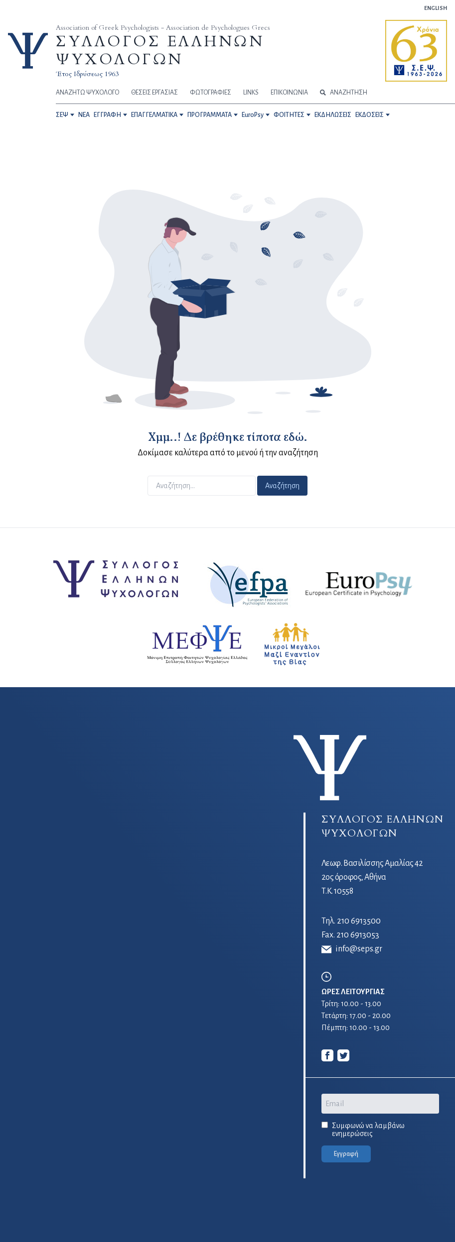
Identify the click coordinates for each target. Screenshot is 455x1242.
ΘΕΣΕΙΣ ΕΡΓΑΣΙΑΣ (154, 92)
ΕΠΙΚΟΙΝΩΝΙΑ (289, 92)
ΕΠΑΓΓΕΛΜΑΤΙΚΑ (154, 114)
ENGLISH (435, 8)
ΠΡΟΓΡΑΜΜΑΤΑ (209, 114)
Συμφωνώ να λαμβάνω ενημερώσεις (368, 1130)
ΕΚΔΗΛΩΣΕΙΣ (332, 114)
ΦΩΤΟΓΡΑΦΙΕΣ (210, 92)
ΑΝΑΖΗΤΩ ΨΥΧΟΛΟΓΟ (87, 92)
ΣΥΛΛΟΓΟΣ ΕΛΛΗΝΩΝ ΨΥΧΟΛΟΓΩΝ (160, 50)
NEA (84, 114)
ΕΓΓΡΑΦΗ (107, 114)
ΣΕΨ (62, 114)
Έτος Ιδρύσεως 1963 (87, 74)
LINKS (251, 92)
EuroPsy (253, 114)
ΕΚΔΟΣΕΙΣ (369, 114)
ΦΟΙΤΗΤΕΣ (289, 114)
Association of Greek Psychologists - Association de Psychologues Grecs (163, 27)
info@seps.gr (351, 949)
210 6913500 (359, 921)
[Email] (380, 1104)
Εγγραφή (346, 1153)
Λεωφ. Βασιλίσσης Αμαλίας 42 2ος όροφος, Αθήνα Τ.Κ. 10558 (372, 877)
